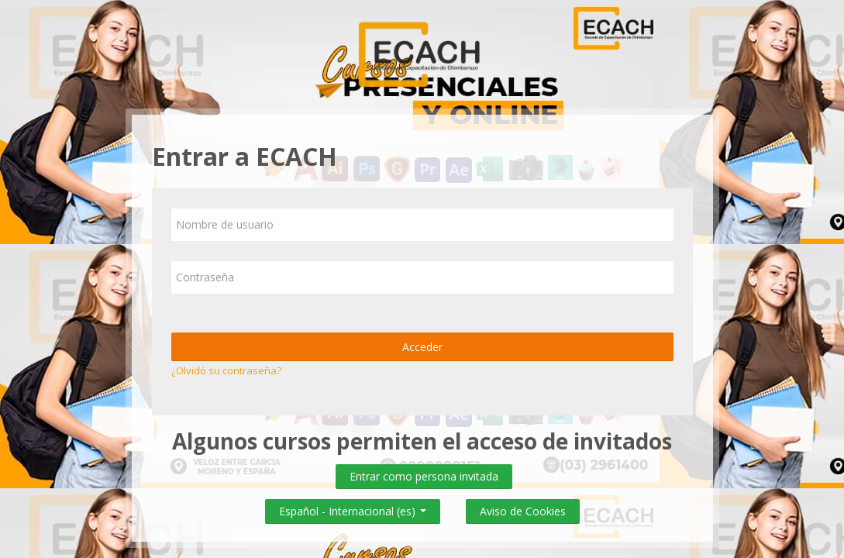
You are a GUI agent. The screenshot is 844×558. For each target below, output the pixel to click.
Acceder (422, 346)
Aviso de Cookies (523, 511)
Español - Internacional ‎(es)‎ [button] (352, 508)
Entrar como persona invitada (424, 476)
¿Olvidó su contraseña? (226, 370)
